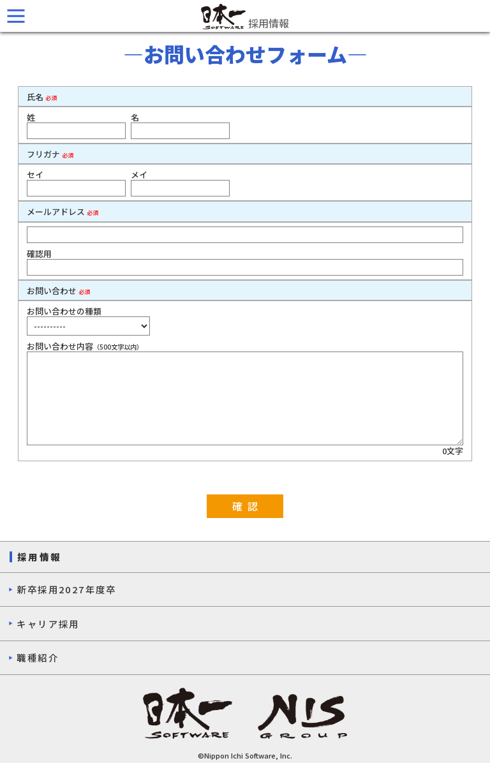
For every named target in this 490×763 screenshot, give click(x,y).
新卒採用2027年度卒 (66, 589)
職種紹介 (38, 657)
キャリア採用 (48, 623)
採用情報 (245, 16)
